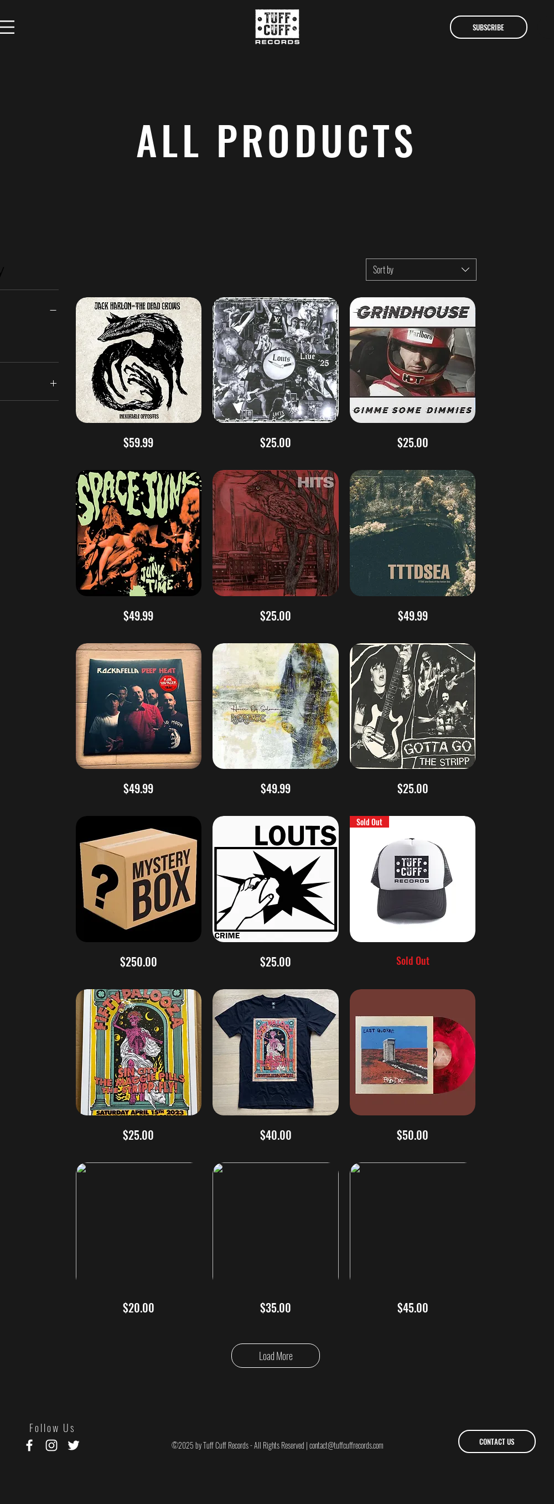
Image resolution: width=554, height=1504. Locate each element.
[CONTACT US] (497, 1441)
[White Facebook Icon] (29, 1445)
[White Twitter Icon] (73, 1445)
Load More (276, 1355)
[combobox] (421, 270)
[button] (488, 27)
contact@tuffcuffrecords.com (346, 1445)
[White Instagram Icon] (51, 1445)
